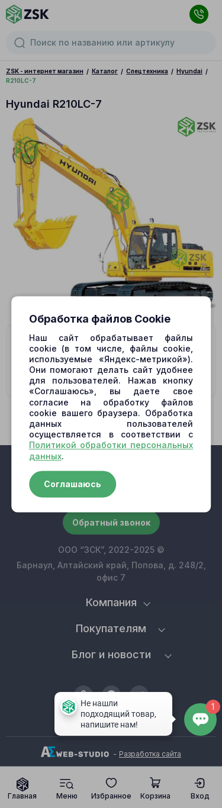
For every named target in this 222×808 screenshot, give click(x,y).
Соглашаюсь (72, 484)
